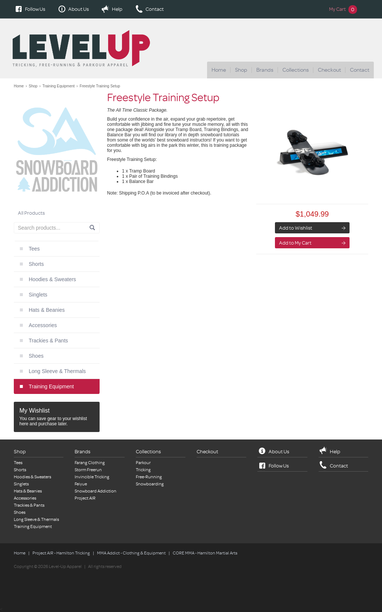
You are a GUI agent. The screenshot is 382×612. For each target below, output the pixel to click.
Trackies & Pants (48, 341)
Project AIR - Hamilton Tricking (61, 553)
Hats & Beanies (47, 310)
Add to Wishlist (295, 228)
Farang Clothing (90, 462)
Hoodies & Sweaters (52, 279)
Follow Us (35, 9)
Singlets (38, 295)
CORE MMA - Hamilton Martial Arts (205, 553)
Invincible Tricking (92, 477)
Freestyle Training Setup (99, 86)
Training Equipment (59, 86)
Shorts (36, 264)
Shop (241, 70)
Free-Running (149, 477)
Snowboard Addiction (95, 491)
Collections (295, 70)
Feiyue (81, 484)
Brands (264, 70)
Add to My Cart (295, 243)
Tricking (143, 469)
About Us (78, 9)
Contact (154, 9)
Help (117, 9)
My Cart (343, 9)
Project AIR (85, 498)
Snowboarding (150, 484)
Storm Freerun (88, 469)
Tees (34, 249)
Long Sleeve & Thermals (57, 371)
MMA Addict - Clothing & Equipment (131, 553)
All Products (31, 213)
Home (219, 70)
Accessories (43, 325)
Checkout (329, 70)
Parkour (143, 462)
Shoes (36, 356)
